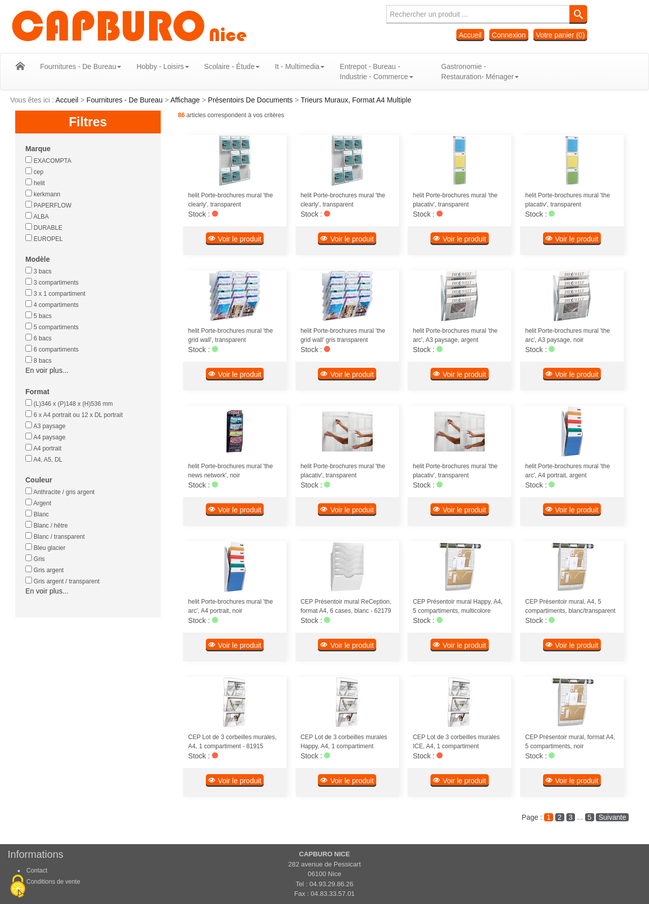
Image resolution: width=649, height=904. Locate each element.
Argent (38, 503)
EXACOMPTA (48, 160)
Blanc (37, 514)
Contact (36, 870)
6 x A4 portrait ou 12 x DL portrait (74, 414)
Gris (35, 558)
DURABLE (43, 227)
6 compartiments (52, 349)
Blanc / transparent (55, 536)
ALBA (37, 216)
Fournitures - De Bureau (126, 100)
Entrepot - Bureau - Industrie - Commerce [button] (369, 71)
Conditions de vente (53, 881)
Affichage (186, 100)
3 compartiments (52, 282)
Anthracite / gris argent (59, 492)
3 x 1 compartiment (55, 293)
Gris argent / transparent (62, 581)
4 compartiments (52, 304)
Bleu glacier (45, 547)
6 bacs (38, 338)
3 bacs (38, 271)
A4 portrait (43, 448)
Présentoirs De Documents (251, 100)
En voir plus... (46, 370)
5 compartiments (52, 327)
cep (34, 171)
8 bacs (38, 360)
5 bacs (38, 315)
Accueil (470, 35)
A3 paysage (45, 426)
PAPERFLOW (48, 205)
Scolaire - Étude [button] (225, 66)
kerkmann (42, 194)
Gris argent (44, 570)
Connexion (509, 35)
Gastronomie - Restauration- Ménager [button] (472, 71)
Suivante (612, 817)
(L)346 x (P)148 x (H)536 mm (69, 403)
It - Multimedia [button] (292, 66)
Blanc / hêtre (46, 525)
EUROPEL (44, 238)
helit (35, 183)
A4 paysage (45, 437)
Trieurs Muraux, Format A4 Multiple (356, 100)
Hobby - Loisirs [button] (155, 66)
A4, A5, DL (43, 459)
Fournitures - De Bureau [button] (73, 66)
